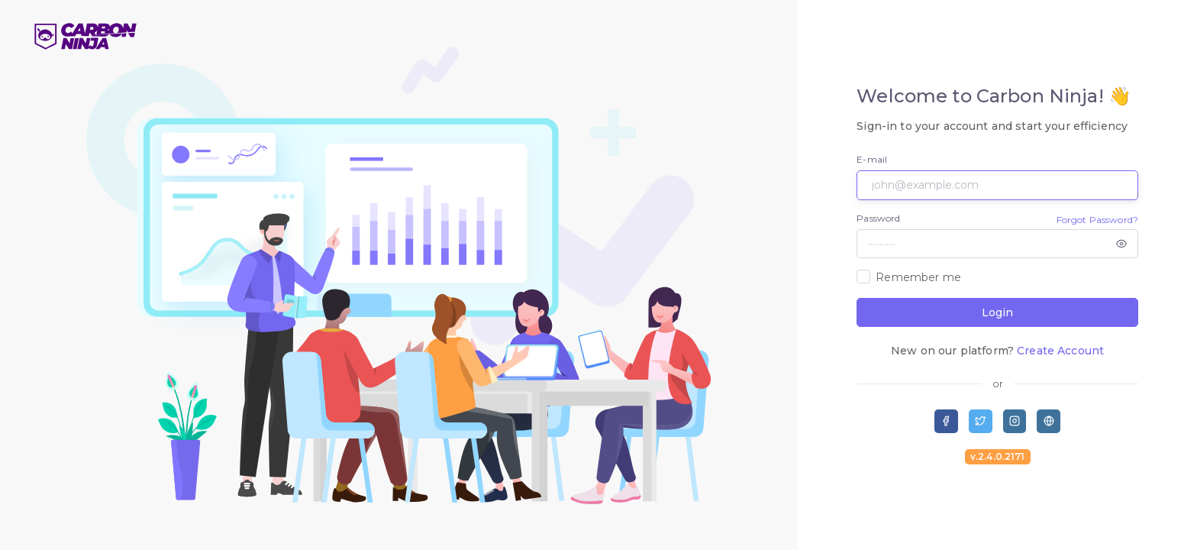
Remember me (918, 277)
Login (997, 312)
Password (878, 218)
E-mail (872, 159)
